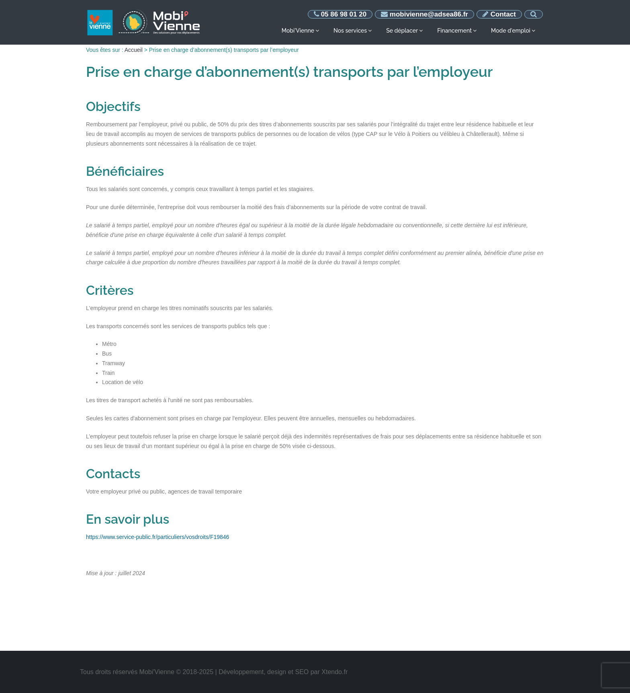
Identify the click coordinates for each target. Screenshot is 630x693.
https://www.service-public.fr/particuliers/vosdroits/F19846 (157, 537)
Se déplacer (402, 30)
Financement (454, 30)
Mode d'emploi (510, 30)
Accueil (134, 50)
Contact (503, 14)
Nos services (350, 30)
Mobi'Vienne (298, 30)
